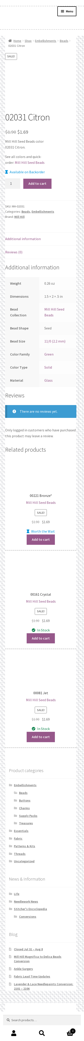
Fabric (18, 838)
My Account (14, 1033)
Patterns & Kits (24, 846)
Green (49, 354)
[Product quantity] (12, 184)
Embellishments (45, 41)
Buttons (24, 800)
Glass (48, 380)
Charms (24, 808)
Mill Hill (19, 217)
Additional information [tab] (23, 239)
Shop (28, 41)
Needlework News (26, 901)
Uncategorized (24, 861)
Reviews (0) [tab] (13, 252)
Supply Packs (28, 816)
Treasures (26, 823)
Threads (20, 854)
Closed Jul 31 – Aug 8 (28, 949)
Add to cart (37, 183)
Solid (48, 367)
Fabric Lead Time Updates (32, 976)
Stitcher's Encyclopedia (30, 909)
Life (16, 894)
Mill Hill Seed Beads (30, 162)
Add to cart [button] (41, 539)
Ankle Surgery (23, 969)
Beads (64, 41)
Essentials (21, 831)
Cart (66, 1030)
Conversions (27, 917)
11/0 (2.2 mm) (54, 341)
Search (42, 1033)
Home (17, 41)
